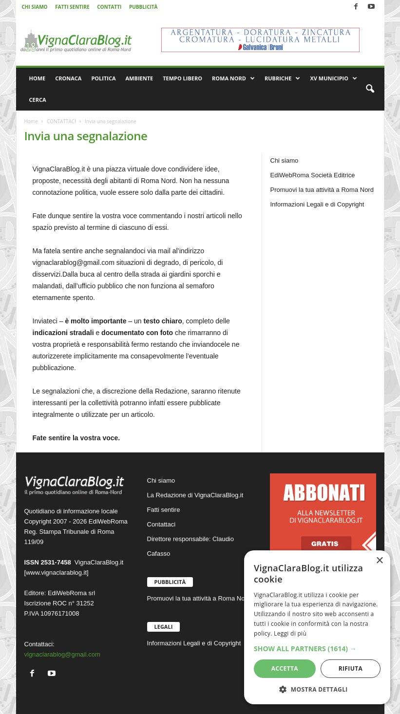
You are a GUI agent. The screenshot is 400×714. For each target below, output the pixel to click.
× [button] (379, 560)
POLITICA (103, 78)
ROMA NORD (233, 78)
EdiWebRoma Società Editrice (312, 175)
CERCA (37, 99)
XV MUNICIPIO (333, 78)
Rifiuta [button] (351, 668)
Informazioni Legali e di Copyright (317, 204)
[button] (370, 89)
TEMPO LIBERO (182, 78)
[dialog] (317, 627)
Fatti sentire (163, 509)
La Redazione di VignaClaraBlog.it (195, 495)
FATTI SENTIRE (72, 6)
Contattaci (161, 524)
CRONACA (68, 78)
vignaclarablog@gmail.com (62, 654)
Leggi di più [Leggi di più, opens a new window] (290, 633)
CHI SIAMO (35, 6)
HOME (37, 78)
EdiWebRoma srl (71, 593)
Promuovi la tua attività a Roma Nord (322, 189)
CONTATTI (109, 6)
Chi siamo (284, 160)
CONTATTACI (61, 121)
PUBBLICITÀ (143, 6)
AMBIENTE (139, 78)
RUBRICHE (282, 78)
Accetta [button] (284, 668)
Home (31, 121)
